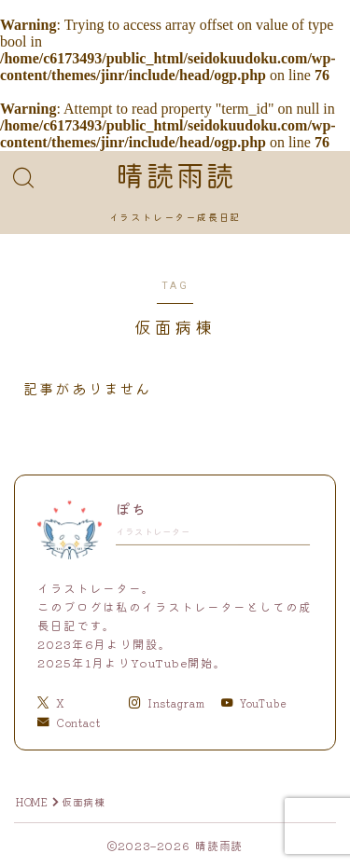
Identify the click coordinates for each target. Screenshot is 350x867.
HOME (32, 801)
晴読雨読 (174, 177)
